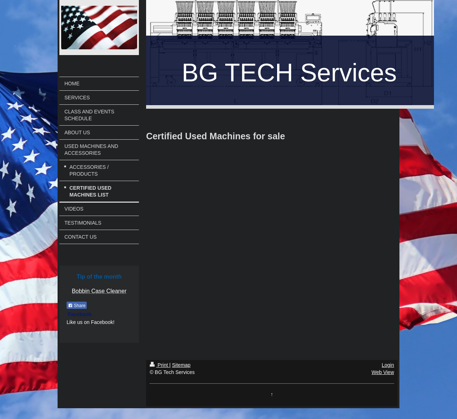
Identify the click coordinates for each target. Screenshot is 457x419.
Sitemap (181, 365)
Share (76, 305)
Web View (382, 372)
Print (159, 365)
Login (388, 365)
